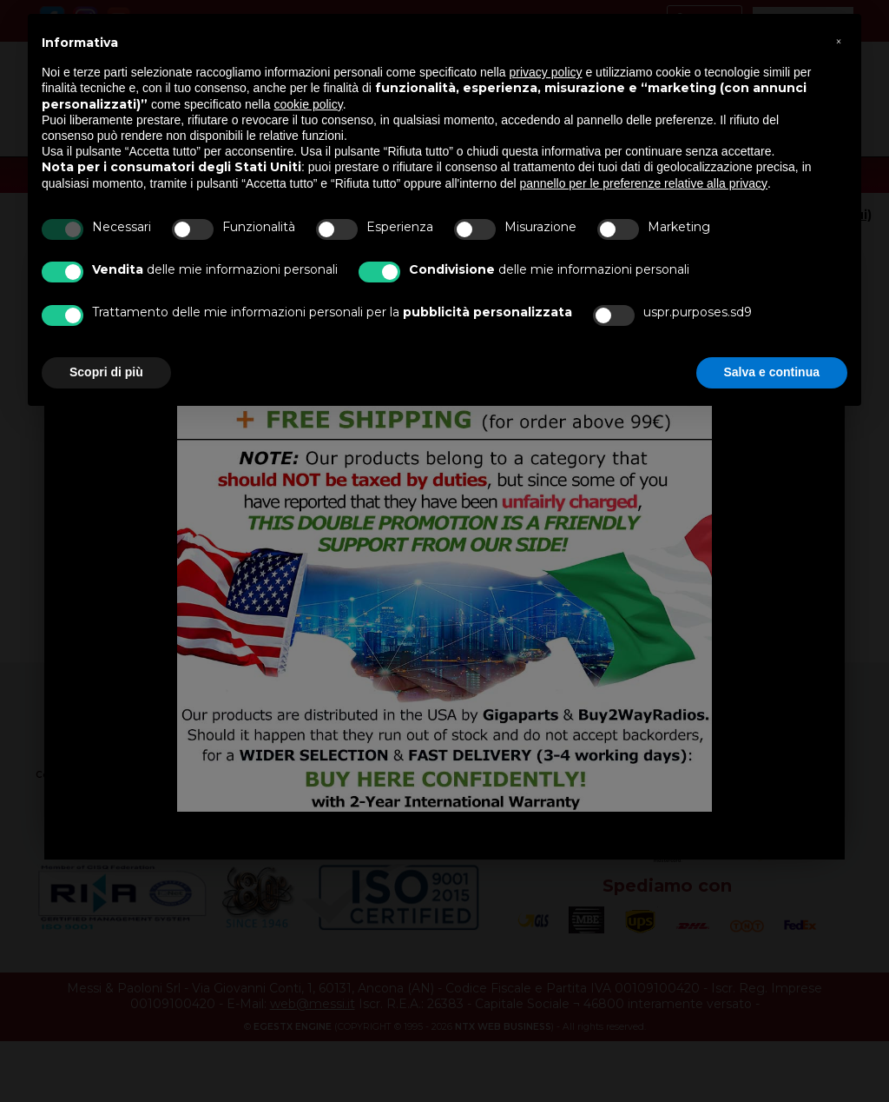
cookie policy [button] (308, 104)
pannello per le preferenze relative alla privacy (644, 183)
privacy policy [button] (546, 72)
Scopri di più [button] (106, 372)
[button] (839, 42)
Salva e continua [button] (772, 372)
